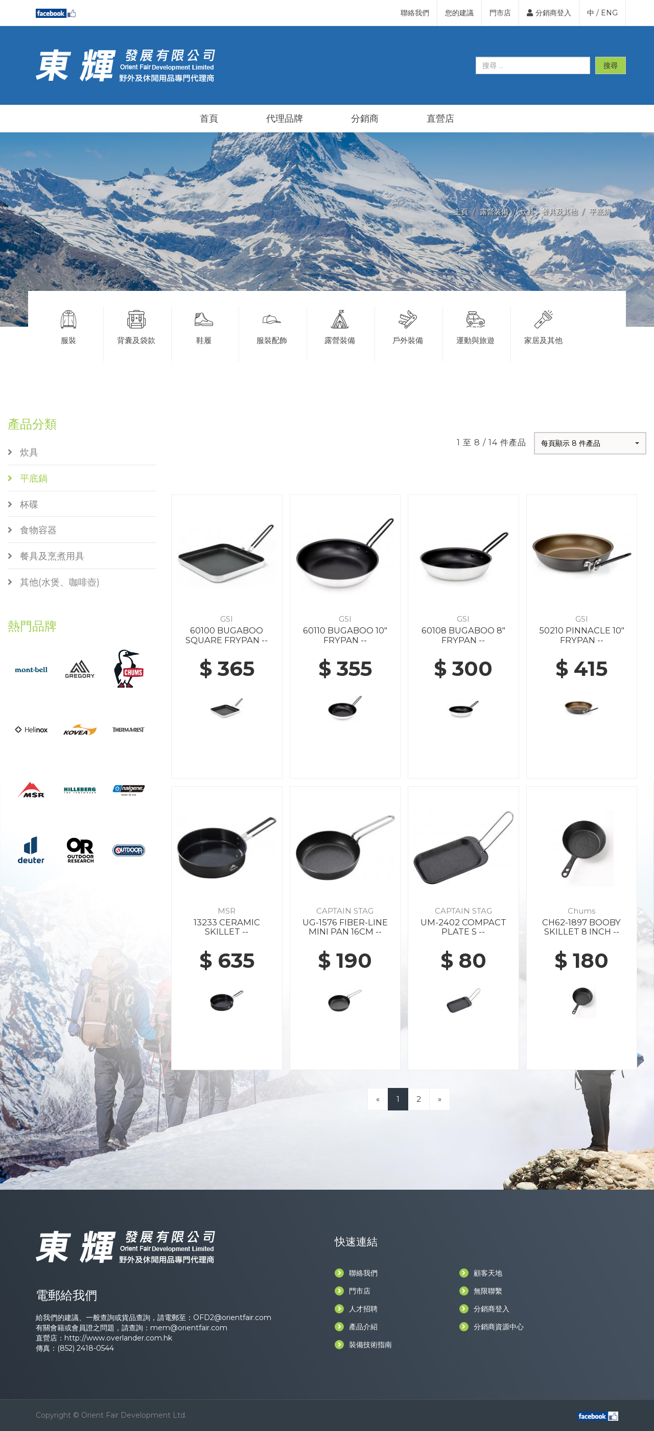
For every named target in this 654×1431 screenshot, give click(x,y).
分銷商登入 (549, 12)
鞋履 (204, 325)
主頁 (461, 211)
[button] (590, 443)
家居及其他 (544, 325)
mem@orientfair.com (188, 1327)
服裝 (68, 325)
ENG (609, 12)
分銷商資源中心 (491, 1326)
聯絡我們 (415, 12)
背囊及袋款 (136, 325)
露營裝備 (494, 211)
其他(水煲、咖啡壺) (54, 582)
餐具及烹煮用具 (46, 556)
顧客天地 (480, 1273)
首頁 (209, 118)
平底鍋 (600, 211)
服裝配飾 (272, 325)
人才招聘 (356, 1308)
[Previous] (377, 1099)
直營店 (440, 118)
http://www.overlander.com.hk (118, 1338)
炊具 (23, 452)
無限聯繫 (480, 1291)
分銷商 (365, 118)
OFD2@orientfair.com (232, 1317)
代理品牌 (284, 118)
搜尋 (610, 65)
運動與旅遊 (475, 325)
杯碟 (23, 504)
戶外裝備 (407, 325)
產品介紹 (356, 1326)
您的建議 (459, 12)
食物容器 (32, 530)
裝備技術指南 (363, 1344)
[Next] (439, 1099)
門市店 (500, 12)
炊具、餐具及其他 (548, 211)
